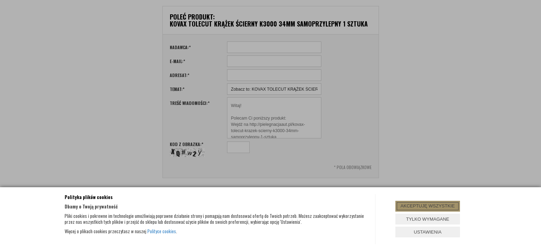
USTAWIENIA (427, 232)
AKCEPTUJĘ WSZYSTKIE (428, 205)
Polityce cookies (161, 231)
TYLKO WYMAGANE (427, 219)
